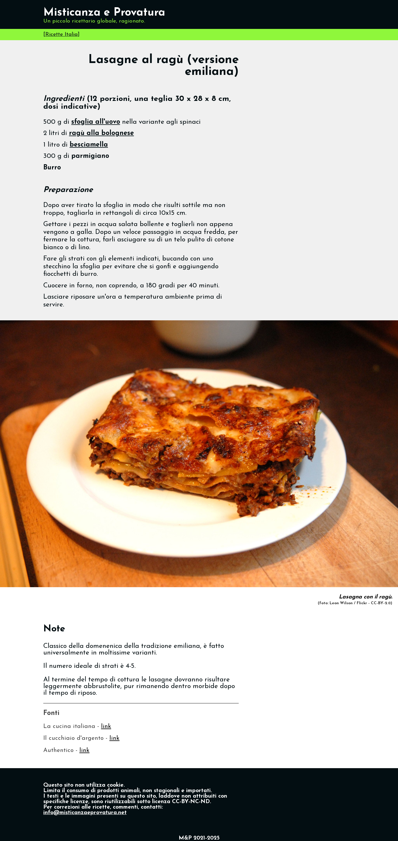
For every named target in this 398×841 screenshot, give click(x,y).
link (106, 726)
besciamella (89, 145)
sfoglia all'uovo (95, 122)
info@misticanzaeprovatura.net (85, 813)
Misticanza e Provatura (104, 13)
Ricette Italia (61, 34)
